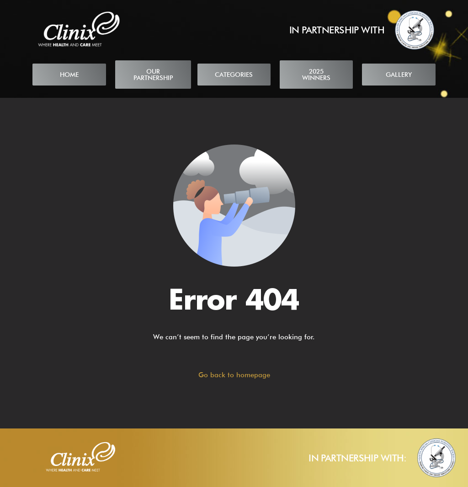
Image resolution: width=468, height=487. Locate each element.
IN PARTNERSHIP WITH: (357, 458)
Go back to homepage (234, 375)
